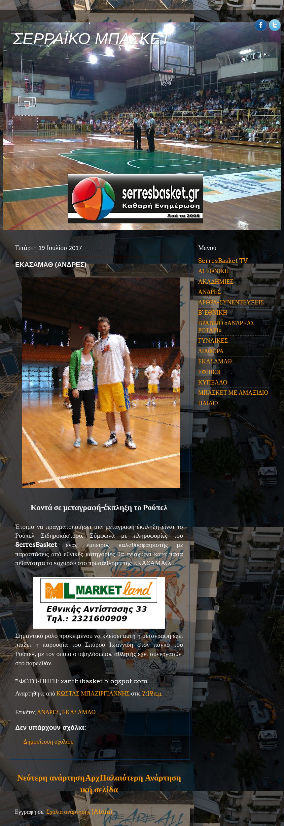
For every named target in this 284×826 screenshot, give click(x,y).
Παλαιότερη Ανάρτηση (140, 778)
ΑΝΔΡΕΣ (48, 712)
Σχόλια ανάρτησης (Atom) (79, 811)
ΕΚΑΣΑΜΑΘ (79, 712)
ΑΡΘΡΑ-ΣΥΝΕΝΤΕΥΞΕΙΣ (231, 302)
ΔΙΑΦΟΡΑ (211, 351)
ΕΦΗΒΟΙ (209, 371)
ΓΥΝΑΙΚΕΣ (213, 340)
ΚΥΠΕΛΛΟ (212, 382)
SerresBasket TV (223, 260)
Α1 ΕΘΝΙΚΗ (213, 271)
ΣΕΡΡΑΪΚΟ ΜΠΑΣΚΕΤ (91, 38)
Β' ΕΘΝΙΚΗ (212, 312)
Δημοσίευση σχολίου (48, 741)
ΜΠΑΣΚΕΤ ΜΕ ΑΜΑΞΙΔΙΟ (233, 392)
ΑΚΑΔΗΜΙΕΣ (215, 281)
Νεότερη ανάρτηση (51, 778)
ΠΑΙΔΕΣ (209, 403)
